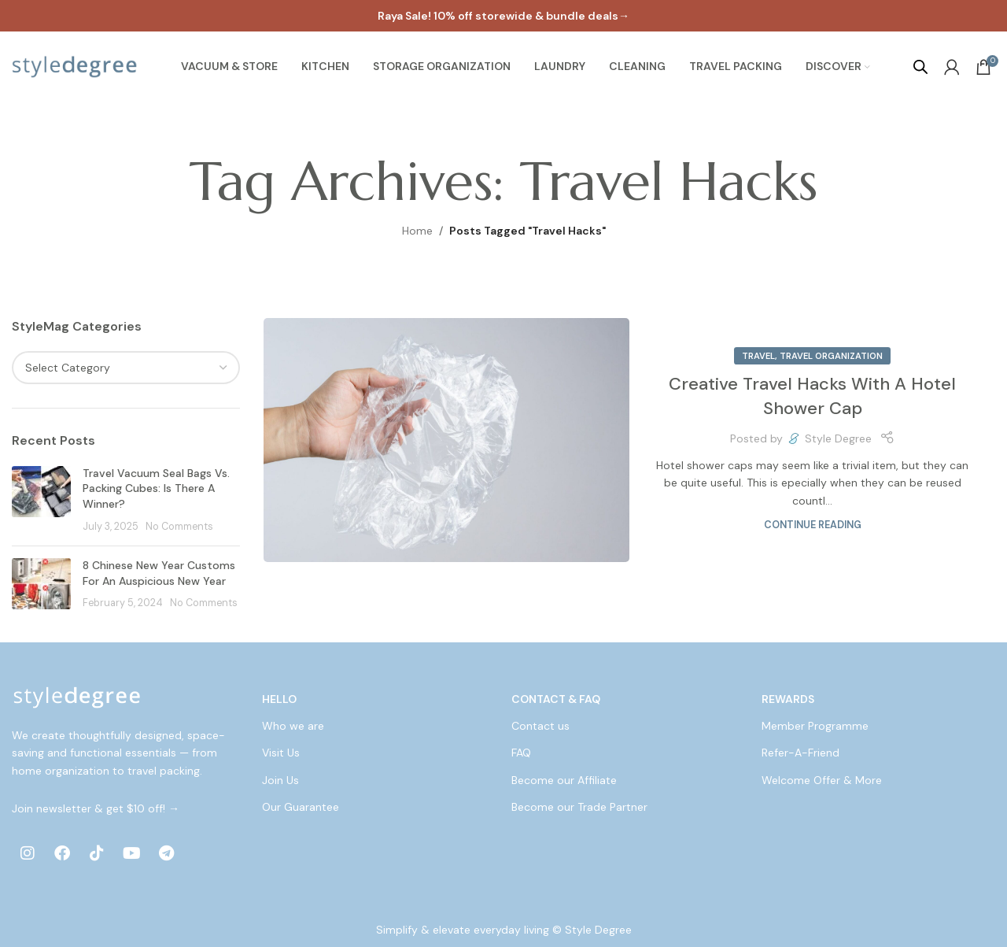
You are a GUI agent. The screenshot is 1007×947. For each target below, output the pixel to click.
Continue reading (812, 525)
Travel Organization (831, 355)
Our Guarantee (300, 807)
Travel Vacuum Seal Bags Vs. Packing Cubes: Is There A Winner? (156, 488)
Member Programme (815, 726)
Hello (279, 699)
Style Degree (838, 438)
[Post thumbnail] (41, 500)
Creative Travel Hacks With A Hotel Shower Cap (812, 396)
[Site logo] (75, 66)
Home (417, 231)
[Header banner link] (503, 15)
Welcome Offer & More (822, 780)
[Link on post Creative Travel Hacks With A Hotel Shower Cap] (446, 440)
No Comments (179, 526)
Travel (758, 355)
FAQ (521, 752)
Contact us (540, 726)
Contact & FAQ (555, 699)
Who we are (293, 726)
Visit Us (281, 752)
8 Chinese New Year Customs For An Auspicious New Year (159, 573)
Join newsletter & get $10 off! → (95, 808)
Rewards (788, 699)
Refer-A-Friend (800, 752)
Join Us (280, 780)
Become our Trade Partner (579, 807)
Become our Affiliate (564, 780)
